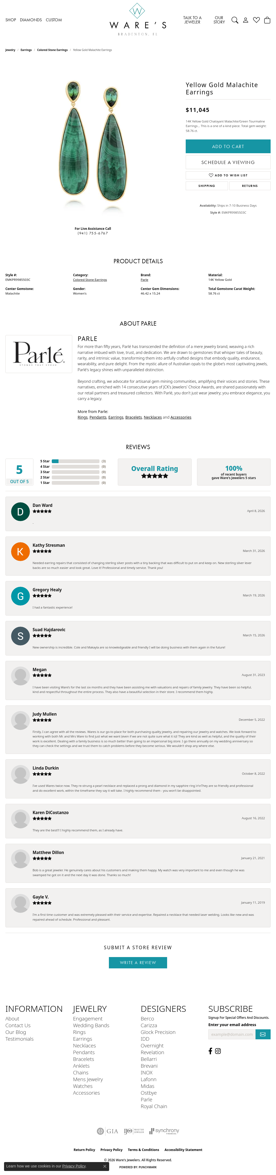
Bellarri (149, 1059)
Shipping (206, 186)
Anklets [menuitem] (81, 1065)
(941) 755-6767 (93, 233)
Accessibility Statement (183, 1149)
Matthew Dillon (48, 852)
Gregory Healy (47, 589)
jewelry (10, 50)
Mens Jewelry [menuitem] (88, 1079)
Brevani (149, 1065)
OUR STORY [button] (219, 20)
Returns (250, 186)
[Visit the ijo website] (134, 1131)
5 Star (45, 461)
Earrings (26, 50)
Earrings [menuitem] (82, 1038)
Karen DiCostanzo (51, 812)
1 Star (45, 482)
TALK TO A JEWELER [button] (192, 20)
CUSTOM (54, 19)
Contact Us (17, 1025)
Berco (147, 1018)
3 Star (45, 472)
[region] (93, 141)
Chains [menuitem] (80, 1072)
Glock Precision (158, 1032)
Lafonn (149, 1079)
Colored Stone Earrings (52, 50)
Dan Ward (43, 505)
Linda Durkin (46, 768)
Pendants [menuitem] (84, 1052)
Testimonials (19, 1038)
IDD (145, 1038)
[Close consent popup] (104, 1166)
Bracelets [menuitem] (83, 1059)
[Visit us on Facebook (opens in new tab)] (210, 1051)
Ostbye (149, 1092)
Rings (83, 417)
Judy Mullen (45, 714)
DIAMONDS (31, 19)
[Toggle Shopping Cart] (267, 20)
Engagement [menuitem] (87, 1018)
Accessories (180, 417)
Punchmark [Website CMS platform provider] (148, 1167)
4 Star (45, 466)
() (104, 461)
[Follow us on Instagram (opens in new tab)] (218, 1051)
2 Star (45, 477)
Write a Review (138, 962)
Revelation (152, 1052)
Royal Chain (154, 1106)
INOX (147, 1072)
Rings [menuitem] (79, 1032)
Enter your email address (232, 1024)
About (12, 1018)
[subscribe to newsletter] (263, 1034)
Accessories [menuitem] (86, 1092)
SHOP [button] (10, 19)
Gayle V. (41, 897)
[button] (235, 20)
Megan (40, 669)
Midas (147, 1085)
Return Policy (84, 1149)
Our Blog (15, 1032)
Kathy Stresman (49, 545)
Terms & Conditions (143, 1149)
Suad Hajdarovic (49, 629)
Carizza (149, 1025)
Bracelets (133, 417)
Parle (144, 280)
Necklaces (153, 417)
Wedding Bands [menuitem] (91, 1025)
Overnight (152, 1045)
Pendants (97, 417)
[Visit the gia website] (107, 1131)
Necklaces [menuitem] (84, 1045)
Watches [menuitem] (82, 1085)
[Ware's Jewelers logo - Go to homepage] (138, 20)
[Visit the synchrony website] (164, 1131)
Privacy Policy (112, 1149)
